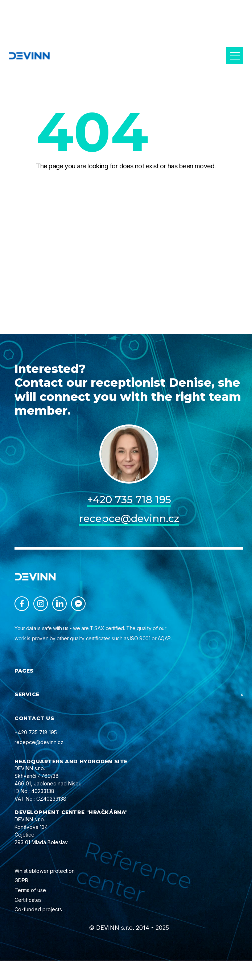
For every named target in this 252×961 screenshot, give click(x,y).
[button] (234, 55)
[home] (29, 56)
